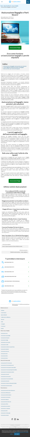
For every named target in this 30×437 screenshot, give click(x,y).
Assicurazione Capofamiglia (5, 335)
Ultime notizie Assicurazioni (15, 187)
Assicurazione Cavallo (4, 344)
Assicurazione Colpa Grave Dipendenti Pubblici (8, 383)
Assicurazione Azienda (5, 415)
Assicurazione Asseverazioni (6, 376)
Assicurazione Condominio (5, 408)
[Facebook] (12, 419)
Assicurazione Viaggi (15, 47)
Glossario (2, 319)
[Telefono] (28, 2)
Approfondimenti (7, 5)
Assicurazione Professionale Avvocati (7, 365)
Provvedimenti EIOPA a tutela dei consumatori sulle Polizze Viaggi (15, 191)
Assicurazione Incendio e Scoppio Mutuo (8, 346)
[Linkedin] (18, 419)
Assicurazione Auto (4, 353)
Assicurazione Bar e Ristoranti (6, 401)
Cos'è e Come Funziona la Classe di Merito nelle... (12, 246)
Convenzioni (3, 326)
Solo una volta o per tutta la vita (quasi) (11, 68)
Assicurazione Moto (4, 355)
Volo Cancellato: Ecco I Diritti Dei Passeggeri (15, 235)
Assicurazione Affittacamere (5, 392)
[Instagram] (15, 419)
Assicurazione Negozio (5, 399)
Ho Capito (17, 434)
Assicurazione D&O (4, 410)
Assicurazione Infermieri (5, 381)
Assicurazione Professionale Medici (7, 378)
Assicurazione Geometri (5, 374)
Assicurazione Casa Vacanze (5, 397)
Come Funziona (3, 312)
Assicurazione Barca (4, 358)
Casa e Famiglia (15, 5)
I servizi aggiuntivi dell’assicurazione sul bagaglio (13, 67)
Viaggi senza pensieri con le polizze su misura (15, 201)
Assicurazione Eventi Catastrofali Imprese (8, 390)
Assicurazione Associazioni (5, 406)
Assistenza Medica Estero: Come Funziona (14, 219)
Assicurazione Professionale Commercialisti (8, 367)
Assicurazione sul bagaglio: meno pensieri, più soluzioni (14, 66)
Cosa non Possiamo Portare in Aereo (12, 227)
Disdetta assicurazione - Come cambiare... (19, 252)
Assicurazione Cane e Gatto (5, 342)
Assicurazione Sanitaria (5, 349)
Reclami (2, 328)
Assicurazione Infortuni (5, 351)
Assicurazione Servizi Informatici (6, 385)
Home (1, 5)
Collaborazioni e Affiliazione (5, 317)
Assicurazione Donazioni (5, 337)
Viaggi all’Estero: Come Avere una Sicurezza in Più (15, 210)
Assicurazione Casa (4, 333)
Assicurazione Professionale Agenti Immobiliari (9, 369)
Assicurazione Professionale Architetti (7, 372)
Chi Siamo (2, 310)
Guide (2, 321)
